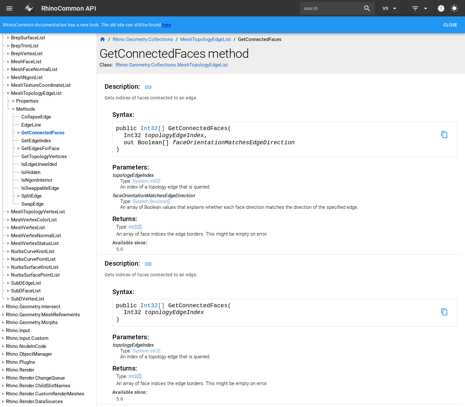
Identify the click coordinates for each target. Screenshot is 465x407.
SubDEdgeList (26, 283)
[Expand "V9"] (390, 8)
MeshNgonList (27, 77)
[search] (332, 8)
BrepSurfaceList (28, 38)
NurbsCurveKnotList (32, 251)
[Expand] (420, 8)
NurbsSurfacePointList (35, 275)
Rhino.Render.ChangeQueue (35, 378)
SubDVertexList (27, 299)
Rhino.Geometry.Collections (143, 39)
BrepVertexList (27, 53)
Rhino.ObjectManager (29, 354)
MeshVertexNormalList (36, 236)
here (166, 24)
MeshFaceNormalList (34, 69)
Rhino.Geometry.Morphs (32, 322)
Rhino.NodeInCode (26, 346)
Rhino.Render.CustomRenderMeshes (45, 394)
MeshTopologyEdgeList (36, 93)
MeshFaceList (26, 62)
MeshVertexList (28, 227)
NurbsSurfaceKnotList (34, 267)
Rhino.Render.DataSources (34, 401)
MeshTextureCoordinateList (41, 85)
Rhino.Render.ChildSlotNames (38, 386)
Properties (27, 101)
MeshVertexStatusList (35, 243)
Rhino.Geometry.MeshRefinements (43, 315)
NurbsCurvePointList (33, 259)
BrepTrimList (24, 46)
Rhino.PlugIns (20, 362)
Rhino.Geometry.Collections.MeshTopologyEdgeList (172, 65)
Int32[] (152, 128)
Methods (25, 109)
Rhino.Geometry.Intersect (33, 307)
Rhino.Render (20, 370)
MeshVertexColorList (34, 220)
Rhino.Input (18, 330)
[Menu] (9, 8)
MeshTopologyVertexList (38, 212)
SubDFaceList (26, 291)
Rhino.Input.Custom (27, 338)
